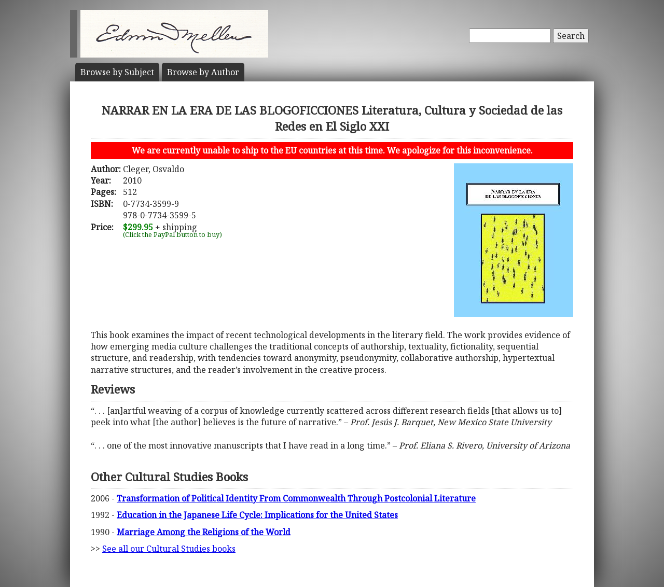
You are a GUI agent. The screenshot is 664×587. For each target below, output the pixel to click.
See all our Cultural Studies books (169, 548)
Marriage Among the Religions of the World (203, 532)
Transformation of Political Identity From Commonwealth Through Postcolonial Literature (296, 498)
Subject (117, 72)
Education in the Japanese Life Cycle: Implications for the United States (257, 515)
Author (203, 72)
